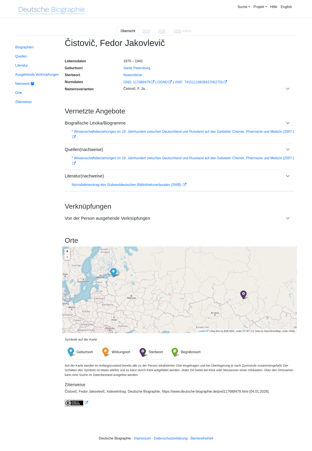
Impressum (142, 438)
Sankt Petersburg (136, 68)
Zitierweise (23, 102)
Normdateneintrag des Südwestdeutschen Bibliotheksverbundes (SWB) (127, 185)
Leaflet (201, 331)
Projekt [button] (259, 7)
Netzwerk (24, 83)
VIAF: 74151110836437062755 (199, 82)
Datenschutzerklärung (171, 438)
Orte (18, 93)
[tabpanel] (156, 225)
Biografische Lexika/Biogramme (95, 123)
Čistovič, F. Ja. (134, 88)
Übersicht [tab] (128, 31)
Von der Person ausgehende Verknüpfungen (107, 218)
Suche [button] (242, 7)
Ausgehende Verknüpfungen (37, 74)
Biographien (24, 47)
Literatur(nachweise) (84, 176)
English (286, 7)
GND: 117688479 (136, 82)
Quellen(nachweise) (84, 149)
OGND (162, 82)
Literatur (21, 65)
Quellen (21, 56)
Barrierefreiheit (201, 438)
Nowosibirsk (132, 75)
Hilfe (273, 7)
